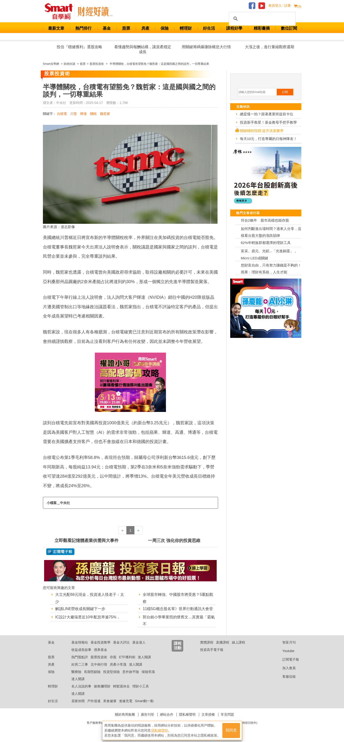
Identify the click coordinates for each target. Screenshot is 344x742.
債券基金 (100, 650)
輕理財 (186, 28)
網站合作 (166, 714)
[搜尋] (261, 19)
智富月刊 (285, 642)
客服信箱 (285, 676)
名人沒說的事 (81, 686)
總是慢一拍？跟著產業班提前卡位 (266, 114)
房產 (145, 28)
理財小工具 (140, 686)
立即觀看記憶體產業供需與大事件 (87, 540)
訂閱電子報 (287, 659)
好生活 (209, 28)
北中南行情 (99, 664)
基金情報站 (79, 642)
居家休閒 (78, 701)
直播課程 (222, 642)
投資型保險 (111, 672)
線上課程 (238, 642)
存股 (113, 657)
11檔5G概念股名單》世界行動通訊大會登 (178, 609)
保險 (165, 28)
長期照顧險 (92, 672)
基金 (107, 28)
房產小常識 (118, 664)
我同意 (231, 730)
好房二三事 (79, 664)
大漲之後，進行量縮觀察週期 (269, 47)
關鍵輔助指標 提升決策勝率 (262, 131)
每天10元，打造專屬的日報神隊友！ (268, 139)
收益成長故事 (81, 650)
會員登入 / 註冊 (279, 5)
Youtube (284, 651)
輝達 (83, 114)
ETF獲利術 (127, 657)
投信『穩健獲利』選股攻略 (79, 47)
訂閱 (285, 92)
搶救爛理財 (102, 686)
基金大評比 (121, 642)
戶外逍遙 (94, 701)
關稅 (93, 114)
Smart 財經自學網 (61, 11)
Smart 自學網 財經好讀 (95, 11)
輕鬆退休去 (121, 686)
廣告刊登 (147, 714)
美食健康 (109, 701)
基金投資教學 (100, 642)
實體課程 (206, 642)
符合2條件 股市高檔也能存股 (265, 220)
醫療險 (76, 672)
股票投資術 (99, 657)
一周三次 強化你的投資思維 (174, 540)
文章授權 (208, 714)
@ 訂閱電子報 (60, 551)
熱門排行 (83, 28)
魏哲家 (105, 114)
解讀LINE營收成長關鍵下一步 (80, 609)
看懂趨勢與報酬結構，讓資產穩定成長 (142, 49)
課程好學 (234, 28)
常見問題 (227, 714)
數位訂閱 (289, 28)
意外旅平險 (130, 672)
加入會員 (285, 668)
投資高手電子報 (211, 650)
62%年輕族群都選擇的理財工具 (266, 243)
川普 (73, 114)
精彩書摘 (262, 28)
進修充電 (125, 701)
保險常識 (148, 672)
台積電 (62, 114)
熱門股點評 (79, 657)
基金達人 (139, 642)
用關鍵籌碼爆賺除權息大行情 (206, 47)
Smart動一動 (144, 701)
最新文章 (56, 28)
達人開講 (144, 657)
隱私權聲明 (187, 714)
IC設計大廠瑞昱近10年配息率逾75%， (87, 617)
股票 (126, 28)
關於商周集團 (125, 714)
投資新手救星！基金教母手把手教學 (268, 122)
